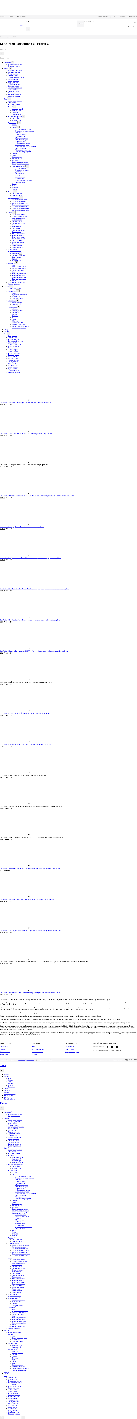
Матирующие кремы (22, 139)
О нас (114, 16)
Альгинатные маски (18, 214)
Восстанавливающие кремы (24, 131)
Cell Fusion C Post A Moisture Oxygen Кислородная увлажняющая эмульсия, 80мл (26, 402)
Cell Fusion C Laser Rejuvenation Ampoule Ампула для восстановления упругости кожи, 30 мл (30, 930)
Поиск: (28, 21)
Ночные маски (16, 232)
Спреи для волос (13, 86)
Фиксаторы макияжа (18, 324)
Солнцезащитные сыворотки (21, 208)
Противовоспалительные (23, 180)
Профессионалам (70, 1046)
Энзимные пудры (17, 260)
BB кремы (15, 309)
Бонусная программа (103, 16)
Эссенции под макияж (19, 328)
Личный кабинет (9, 1099)
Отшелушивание (13, 253)
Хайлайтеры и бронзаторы (20, 326)
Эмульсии (15, 187)
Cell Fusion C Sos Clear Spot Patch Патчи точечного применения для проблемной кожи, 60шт (30, 620)
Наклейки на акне (17, 158)
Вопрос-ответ (4, 1054)
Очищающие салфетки (19, 277)
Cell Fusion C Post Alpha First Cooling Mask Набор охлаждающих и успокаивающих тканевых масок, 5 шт (34, 589)
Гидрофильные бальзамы (20, 267)
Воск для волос (13, 74)
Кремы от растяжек (14, 353)
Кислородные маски (18, 223)
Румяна (14, 319)
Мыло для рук (12, 365)
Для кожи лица (12, 123)
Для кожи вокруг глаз (15, 116)
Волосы (6, 68)
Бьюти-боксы (12, 102)
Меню (3, 1065)
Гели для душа (12, 336)
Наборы (6, 329)
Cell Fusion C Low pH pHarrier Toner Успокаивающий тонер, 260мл (22, 527)
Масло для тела (13, 362)
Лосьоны (14, 153)
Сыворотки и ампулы (18, 166)
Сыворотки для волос (15, 88)
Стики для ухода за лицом (20, 164)
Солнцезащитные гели (19, 201)
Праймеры (15, 316)
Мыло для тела (13, 367)
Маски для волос (13, 79)
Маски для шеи (17, 195)
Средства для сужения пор (16, 282)
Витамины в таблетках (15, 64)
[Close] (2, 53)
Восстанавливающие (22, 170)
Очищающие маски (18, 235)
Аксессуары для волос (15, 70)
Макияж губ (12, 301)
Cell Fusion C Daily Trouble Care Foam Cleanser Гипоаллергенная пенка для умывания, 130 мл (30, 558)
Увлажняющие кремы (22, 148)
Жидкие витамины (14, 66)
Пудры (14, 317)
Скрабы (14, 259)
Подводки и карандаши (19, 295)
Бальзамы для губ (17, 109)
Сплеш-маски (16, 244)
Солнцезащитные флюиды (20, 210)
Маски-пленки (16, 226)
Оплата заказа (4, 1046)
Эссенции (15, 189)
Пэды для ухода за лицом (20, 162)
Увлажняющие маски (18, 247)
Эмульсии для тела (14, 372)
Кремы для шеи (17, 193)
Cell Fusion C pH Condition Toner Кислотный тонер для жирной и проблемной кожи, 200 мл (30, 992)
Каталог (7, 1076)
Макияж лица (12, 307)
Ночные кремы (20, 141)
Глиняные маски (17, 220)
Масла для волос (13, 81)
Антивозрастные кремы (23, 129)
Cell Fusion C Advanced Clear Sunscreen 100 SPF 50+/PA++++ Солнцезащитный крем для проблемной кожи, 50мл (37, 496)
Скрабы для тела (13, 370)
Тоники (14, 185)
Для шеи (10, 191)
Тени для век (16, 296)
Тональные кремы (17, 323)
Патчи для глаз (16, 120)
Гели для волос (13, 75)
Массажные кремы (21, 138)
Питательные (19, 178)
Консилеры (15, 312)
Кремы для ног (12, 348)
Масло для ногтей (13, 360)
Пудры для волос (13, 82)
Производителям (69, 1049)
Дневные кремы (20, 134)
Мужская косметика (14, 251)
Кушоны (14, 314)
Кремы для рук (13, 349)
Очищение (11, 263)
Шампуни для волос (14, 94)
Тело (5, 334)
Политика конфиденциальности (26, 1060)
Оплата (11, 16)
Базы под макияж (17, 310)
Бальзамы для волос (14, 72)
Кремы (14, 127)
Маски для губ (16, 110)
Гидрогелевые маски (18, 218)
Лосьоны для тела (13, 355)
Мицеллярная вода (18, 270)
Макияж (6, 286)
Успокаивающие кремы (23, 152)
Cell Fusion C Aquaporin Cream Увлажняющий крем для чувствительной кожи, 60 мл (27, 899)
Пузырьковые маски (18, 239)
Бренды (6, 1074)
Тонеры (14, 184)
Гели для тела (12, 337)
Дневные (18, 172)
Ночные (18, 175)
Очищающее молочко (19, 273)
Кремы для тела (13, 351)
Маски (10, 212)
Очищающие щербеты (19, 279)
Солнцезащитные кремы (20, 203)
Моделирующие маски (19, 230)
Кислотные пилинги (18, 255)
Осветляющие (20, 177)
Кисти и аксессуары (14, 288)
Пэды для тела (12, 368)
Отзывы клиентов (21, 16)
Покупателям (132, 16)
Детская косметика (14, 104)
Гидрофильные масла (19, 268)
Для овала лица (17, 221)
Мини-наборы (12, 249)
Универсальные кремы (22, 150)
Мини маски (16, 228)
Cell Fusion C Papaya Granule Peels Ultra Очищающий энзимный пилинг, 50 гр (25, 713)
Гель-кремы (19, 133)
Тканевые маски (17, 245)
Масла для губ (16, 112)
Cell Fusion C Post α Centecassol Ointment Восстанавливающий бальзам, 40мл (25, 744)
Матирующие (19, 173)
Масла (14, 155)
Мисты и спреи (17, 157)
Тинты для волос (13, 89)
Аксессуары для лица (15, 101)
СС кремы (15, 321)
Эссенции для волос (14, 96)
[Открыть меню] (12, 62)
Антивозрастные (20, 168)
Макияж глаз (12, 291)
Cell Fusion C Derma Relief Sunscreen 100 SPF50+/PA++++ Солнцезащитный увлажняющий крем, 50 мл (34, 651)
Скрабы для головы (14, 84)
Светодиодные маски (18, 240)
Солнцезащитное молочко (20, 200)
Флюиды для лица (14, 284)
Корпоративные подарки (72, 1052)
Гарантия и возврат (37, 1052)
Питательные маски (18, 237)
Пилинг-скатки (16, 257)
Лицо (5, 99)
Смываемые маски (18, 242)
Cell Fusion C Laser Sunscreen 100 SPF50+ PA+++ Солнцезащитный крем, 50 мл (26, 433)
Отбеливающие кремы (22, 143)
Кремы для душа (13, 346)
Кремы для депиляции (15, 344)
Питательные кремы (22, 145)
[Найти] (28, 29)
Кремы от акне (20, 136)
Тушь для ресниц (17, 298)
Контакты (122, 16)
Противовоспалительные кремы (25, 146)
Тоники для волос (13, 91)
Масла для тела (13, 358)
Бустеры (14, 125)
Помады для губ (17, 302)
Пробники (7, 331)
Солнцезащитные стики (19, 206)
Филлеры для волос (14, 93)
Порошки (15, 160)
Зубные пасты (12, 343)
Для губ (10, 107)
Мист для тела (12, 363)
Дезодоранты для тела (15, 339)
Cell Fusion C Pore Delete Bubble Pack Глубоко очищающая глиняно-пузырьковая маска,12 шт (30, 868)
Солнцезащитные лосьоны (20, 205)
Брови (14, 293)
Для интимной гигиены (15, 341)
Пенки (14, 280)
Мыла (13, 272)
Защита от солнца (13, 198)
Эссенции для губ (17, 114)
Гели (13, 265)
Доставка (2, 16)
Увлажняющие (20, 182)
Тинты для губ (16, 304)
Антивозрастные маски (19, 216)
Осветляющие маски (18, 233)
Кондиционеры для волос (16, 77)
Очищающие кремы (18, 275)
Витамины (7, 62)
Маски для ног (12, 356)
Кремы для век (16, 118)
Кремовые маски (17, 225)
